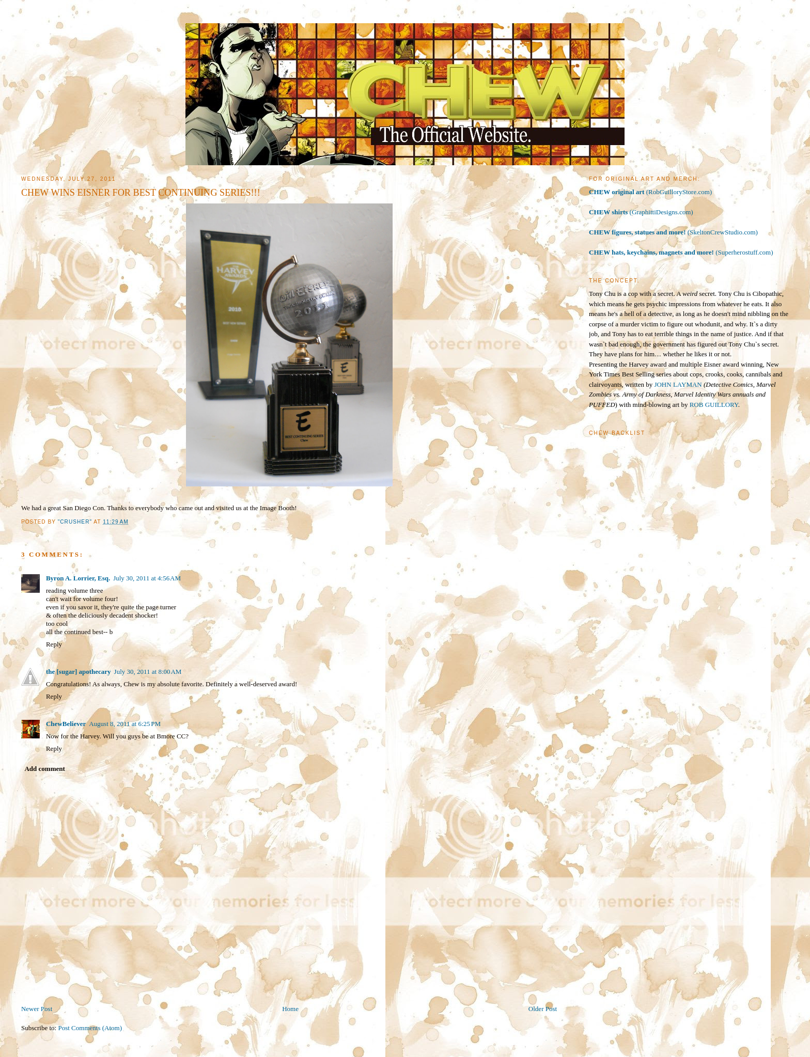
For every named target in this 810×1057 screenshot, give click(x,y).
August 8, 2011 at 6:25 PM (125, 724)
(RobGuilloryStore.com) (650, 192)
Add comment (44, 768)
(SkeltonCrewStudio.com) (673, 232)
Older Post (542, 1009)
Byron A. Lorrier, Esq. (78, 578)
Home (290, 1009)
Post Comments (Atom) (90, 1028)
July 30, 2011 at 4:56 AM (147, 578)
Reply (54, 644)
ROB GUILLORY (714, 404)
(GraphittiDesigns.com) (641, 212)
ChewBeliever (66, 724)
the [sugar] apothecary (78, 671)
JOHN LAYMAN (678, 384)
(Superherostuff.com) (681, 252)
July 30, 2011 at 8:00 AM (148, 671)
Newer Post (36, 1009)
